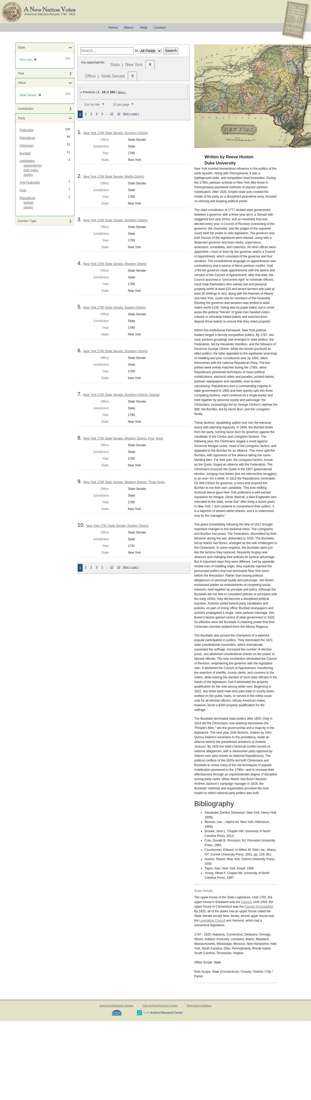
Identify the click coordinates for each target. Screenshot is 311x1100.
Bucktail (25, 153)
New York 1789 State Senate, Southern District (115, 220)
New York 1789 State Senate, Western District (114, 264)
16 (118, 113)
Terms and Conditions (198, 1005)
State (21, 47)
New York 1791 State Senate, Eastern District (117, 526)
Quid (23, 190)
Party (21, 118)
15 (111, 113)
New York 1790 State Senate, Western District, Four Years (123, 438)
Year (21, 73)
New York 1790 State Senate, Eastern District (114, 307)
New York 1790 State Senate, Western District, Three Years (124, 482)
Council (246, 902)
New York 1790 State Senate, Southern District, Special (121, 395)
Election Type (27, 221)
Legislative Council (212, 920)
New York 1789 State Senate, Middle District (113, 176)
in (136, 51)
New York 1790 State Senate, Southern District (115, 351)
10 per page (121, 104)
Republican (27, 138)
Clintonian (26, 145)
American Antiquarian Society (117, 1005)
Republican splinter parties (27, 202)
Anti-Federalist (30, 182)
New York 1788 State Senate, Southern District (115, 133)
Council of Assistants (258, 906)
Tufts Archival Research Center (160, 1005)
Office (22, 83)
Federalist (26, 130)
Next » (122, 92)
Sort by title (92, 104)
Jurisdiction (25, 109)
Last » (135, 113)
